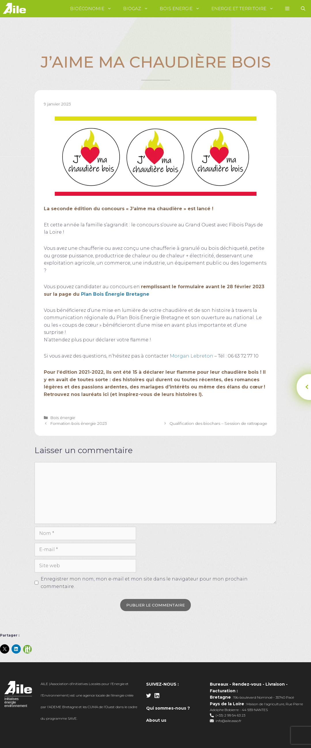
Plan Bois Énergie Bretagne (115, 294)
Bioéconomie (93, 8)
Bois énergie (62, 417)
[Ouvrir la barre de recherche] (303, 8)
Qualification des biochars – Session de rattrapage (218, 423)
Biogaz (138, 8)
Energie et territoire (245, 8)
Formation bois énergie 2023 (78, 423)
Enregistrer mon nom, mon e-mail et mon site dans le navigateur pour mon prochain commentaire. (144, 582)
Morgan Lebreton (191, 356)
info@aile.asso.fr (229, 721)
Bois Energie (183, 8)
